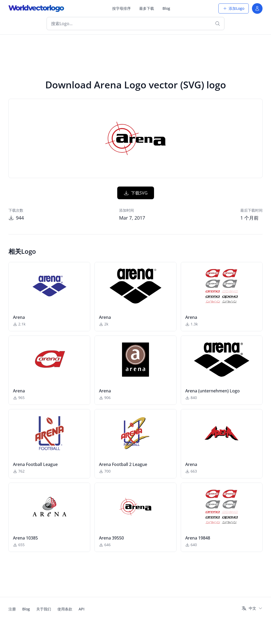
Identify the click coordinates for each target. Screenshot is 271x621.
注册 (12, 608)
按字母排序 (121, 8)
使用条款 (64, 608)
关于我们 (43, 608)
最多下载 (146, 8)
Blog (166, 8)
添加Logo (233, 8)
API (81, 608)
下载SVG (136, 193)
